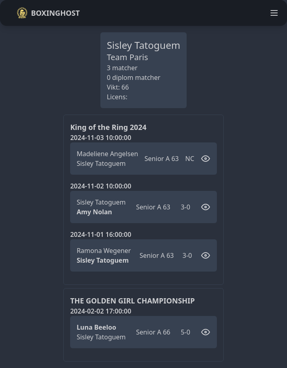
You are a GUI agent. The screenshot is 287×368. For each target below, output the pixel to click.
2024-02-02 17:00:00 (100, 311)
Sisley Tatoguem (101, 163)
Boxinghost (48, 13)
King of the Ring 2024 (108, 127)
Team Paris (127, 57)
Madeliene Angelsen (107, 153)
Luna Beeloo (96, 327)
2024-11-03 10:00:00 (100, 137)
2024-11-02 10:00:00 (100, 186)
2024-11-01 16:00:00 (100, 234)
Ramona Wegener (104, 250)
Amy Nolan (94, 211)
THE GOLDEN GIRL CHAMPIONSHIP (132, 300)
